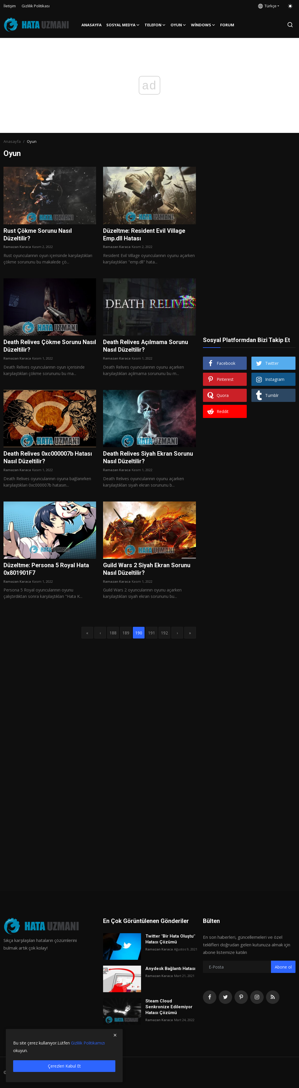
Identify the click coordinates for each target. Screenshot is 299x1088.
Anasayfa (91, 24)
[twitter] (225, 997)
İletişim (10, 5)
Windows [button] (203, 25)
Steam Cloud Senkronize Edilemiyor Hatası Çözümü (168, 1006)
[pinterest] (241, 997)
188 (113, 633)
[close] (115, 1035)
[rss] (272, 997)
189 (125, 633)
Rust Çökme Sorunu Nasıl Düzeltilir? (38, 235)
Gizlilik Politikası (36, 5)
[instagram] (257, 997)
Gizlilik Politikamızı (88, 1043)
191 (151, 633)
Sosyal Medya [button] (123, 25)
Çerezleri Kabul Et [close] (64, 1066)
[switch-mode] (290, 6)
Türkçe (267, 5)
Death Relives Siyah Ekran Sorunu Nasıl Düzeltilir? (148, 457)
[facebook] (209, 997)
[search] (290, 24)
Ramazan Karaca (17, 247)
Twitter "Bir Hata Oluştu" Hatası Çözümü (170, 939)
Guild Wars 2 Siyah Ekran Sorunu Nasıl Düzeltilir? (146, 569)
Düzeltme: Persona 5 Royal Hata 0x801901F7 (46, 569)
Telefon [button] (155, 25)
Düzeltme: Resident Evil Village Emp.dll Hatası (144, 235)
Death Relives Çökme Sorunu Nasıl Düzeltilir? (50, 346)
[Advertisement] (249, 203)
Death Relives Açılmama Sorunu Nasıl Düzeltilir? (145, 346)
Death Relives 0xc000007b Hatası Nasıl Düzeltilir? (48, 457)
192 (164, 633)
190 (138, 633)
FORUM (227, 24)
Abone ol (283, 967)
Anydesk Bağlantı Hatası (170, 968)
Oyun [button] (178, 25)
